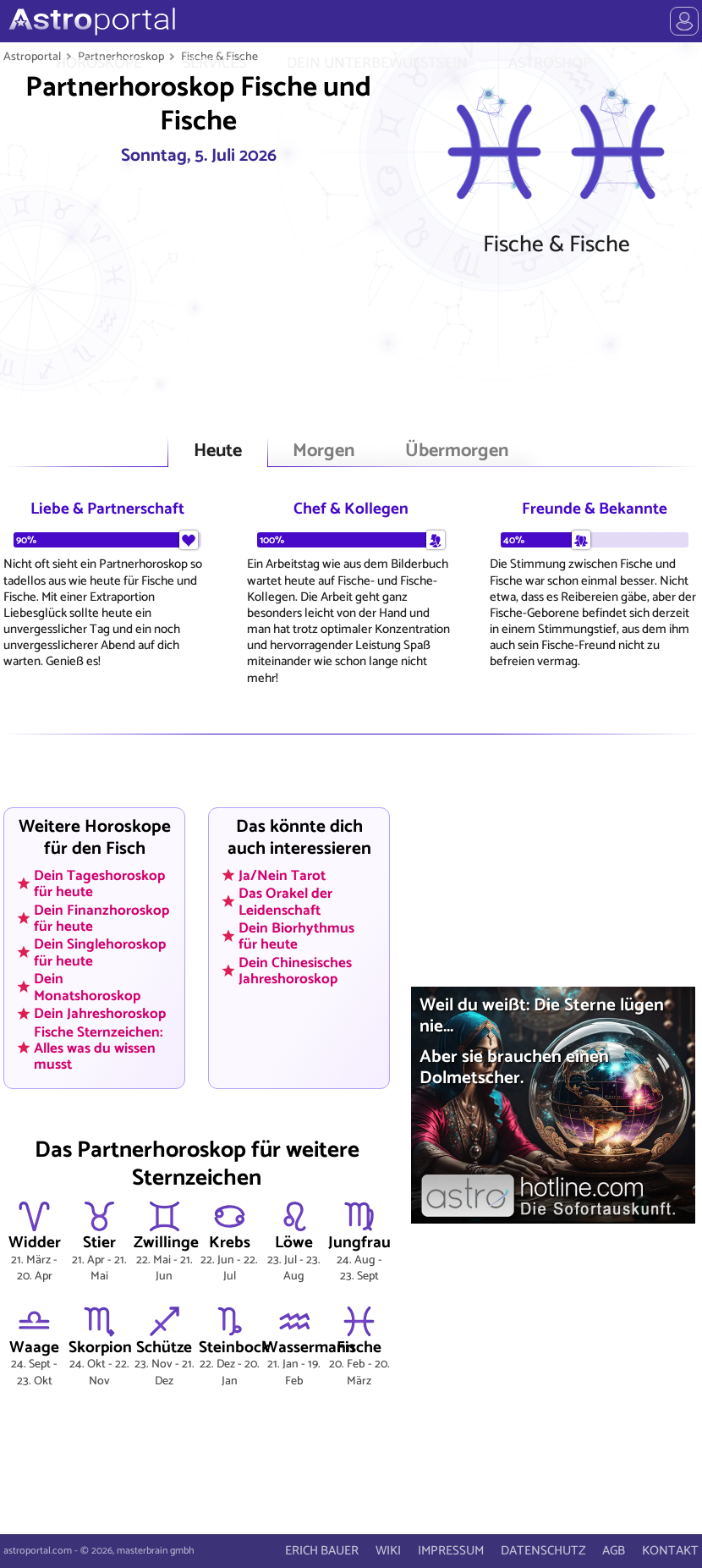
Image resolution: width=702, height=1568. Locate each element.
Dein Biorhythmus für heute (296, 936)
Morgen (323, 451)
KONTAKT (670, 1551)
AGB (613, 1551)
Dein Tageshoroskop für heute (99, 883)
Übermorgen (456, 451)
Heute (218, 451)
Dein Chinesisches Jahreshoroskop (295, 971)
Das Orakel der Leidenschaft (285, 901)
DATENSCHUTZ (543, 1551)
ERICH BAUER (322, 1551)
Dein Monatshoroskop (87, 987)
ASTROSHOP (549, 63)
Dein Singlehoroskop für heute (100, 952)
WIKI (388, 1551)
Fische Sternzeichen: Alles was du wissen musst (98, 1047)
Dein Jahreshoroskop (100, 1013)
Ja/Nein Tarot (282, 875)
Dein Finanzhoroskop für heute (101, 917)
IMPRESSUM (451, 1551)
